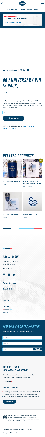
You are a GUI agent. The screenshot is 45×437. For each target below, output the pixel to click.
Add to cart (15, 119)
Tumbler (13, 128)
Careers (6, 307)
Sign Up (37, 349)
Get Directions (7, 268)
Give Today (9, 402)
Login (36, 9)
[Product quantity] (5, 112)
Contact (6, 301)
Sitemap (5, 433)
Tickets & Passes (26, 9)
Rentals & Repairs (9, 289)
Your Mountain (12, 9)
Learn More (7, 381)
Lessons (6, 295)
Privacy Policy (14, 433)
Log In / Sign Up (11, 70)
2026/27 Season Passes (12, 23)
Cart (26, 70)
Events (5, 312)
